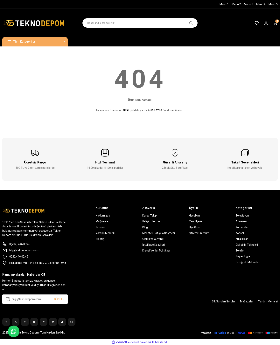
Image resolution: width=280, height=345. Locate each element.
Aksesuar (241, 221)
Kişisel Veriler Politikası (156, 250)
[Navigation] (35, 41)
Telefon (240, 250)
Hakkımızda (103, 215)
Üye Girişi (194, 227)
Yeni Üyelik (195, 221)
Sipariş (100, 238)
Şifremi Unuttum (199, 233)
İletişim (100, 227)
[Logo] (35, 23)
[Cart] (275, 23)
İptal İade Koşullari (153, 244)
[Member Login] (266, 23)
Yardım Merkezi (105, 233)
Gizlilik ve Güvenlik (153, 238)
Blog (145, 227)
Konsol (240, 233)
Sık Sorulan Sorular (223, 301)
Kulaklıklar (242, 238)
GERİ (126, 110)
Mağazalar (102, 221)
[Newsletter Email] (35, 299)
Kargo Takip (149, 215)
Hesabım (194, 215)
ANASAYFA (155, 110)
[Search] (140, 23)
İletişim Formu (151, 221)
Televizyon (242, 215)
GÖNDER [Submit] (59, 299)
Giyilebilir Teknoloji (247, 244)
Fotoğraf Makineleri (248, 262)
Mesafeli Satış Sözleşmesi (158, 233)
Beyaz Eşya (243, 256)
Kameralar (242, 227)
